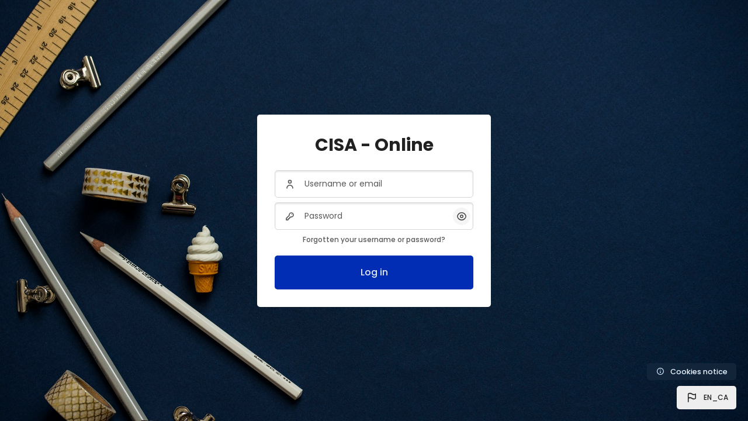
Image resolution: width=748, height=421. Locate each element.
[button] (706, 397)
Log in (374, 272)
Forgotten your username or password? (374, 239)
